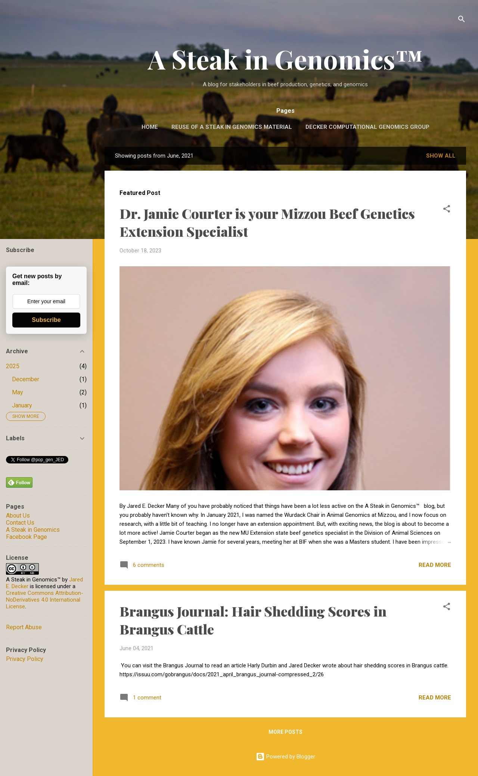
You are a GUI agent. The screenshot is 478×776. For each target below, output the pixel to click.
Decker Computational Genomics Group (367, 127)
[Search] (461, 20)
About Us (18, 515)
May (17, 392)
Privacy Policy (24, 658)
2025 (12, 366)
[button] (446, 210)
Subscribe (46, 320)
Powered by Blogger (285, 756)
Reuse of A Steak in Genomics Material (231, 127)
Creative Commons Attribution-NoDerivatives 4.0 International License (44, 600)
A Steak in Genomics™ (285, 58)
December (25, 379)
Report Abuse (24, 627)
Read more (435, 565)
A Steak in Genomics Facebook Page (33, 533)
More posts (285, 732)
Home (150, 127)
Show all (441, 155)
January (22, 405)
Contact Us (20, 522)
